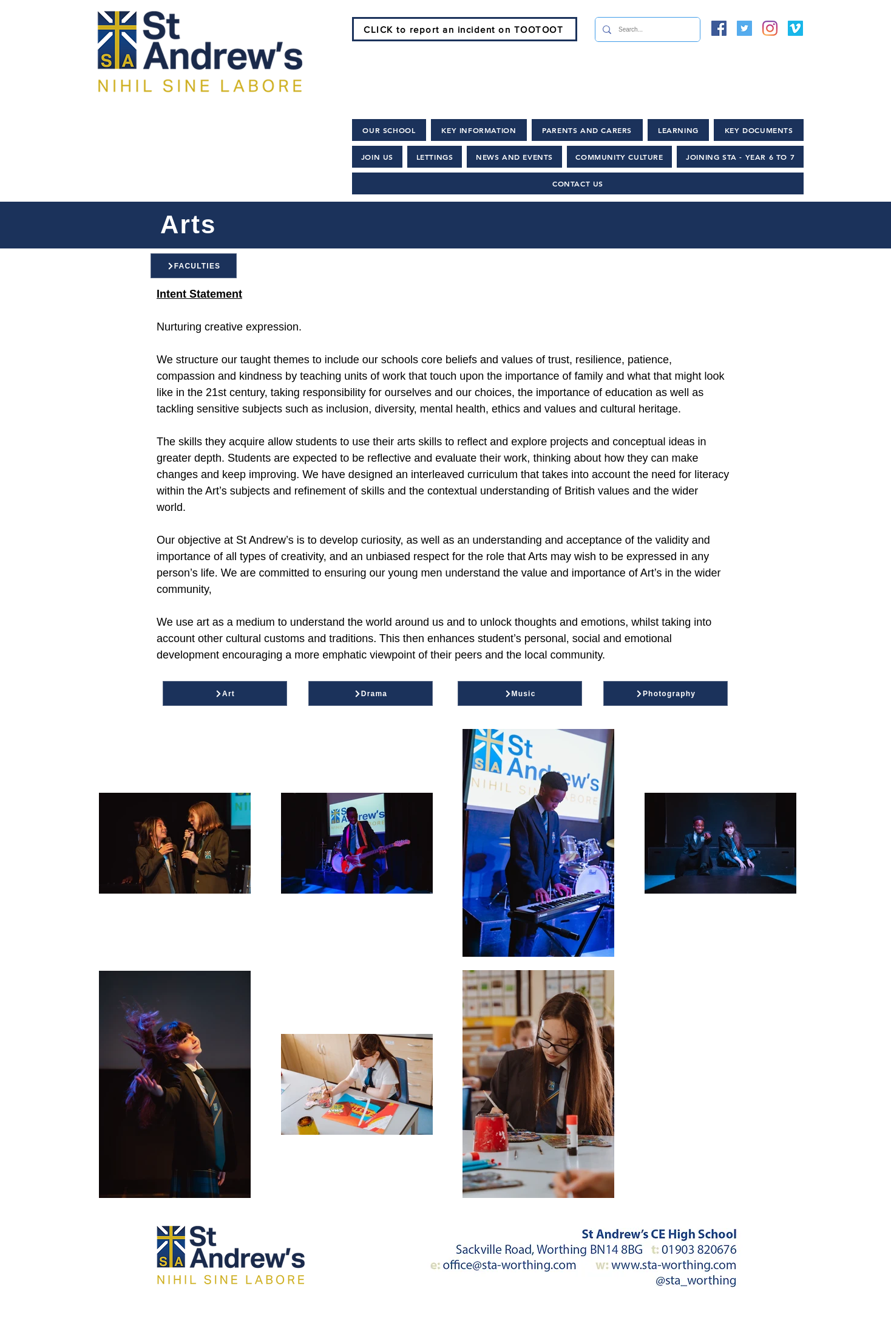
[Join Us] (316, 1319)
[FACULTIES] (194, 265)
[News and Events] (418, 1319)
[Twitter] (744, 28)
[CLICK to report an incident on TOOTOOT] (464, 29)
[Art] (225, 693)
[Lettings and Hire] (614, 1319)
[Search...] (646, 29)
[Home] (235, 1319)
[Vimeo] (795, 28)
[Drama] (370, 693)
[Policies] (518, 1319)
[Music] (520, 693)
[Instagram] (770, 28)
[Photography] (665, 693)
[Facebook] (719, 28)
